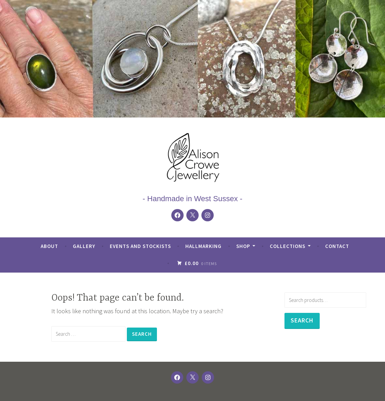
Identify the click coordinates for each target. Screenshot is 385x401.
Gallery (84, 246)
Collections (287, 246)
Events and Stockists (140, 246)
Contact (337, 246)
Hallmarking (203, 246)
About (49, 246)
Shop (243, 246)
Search (302, 320)
